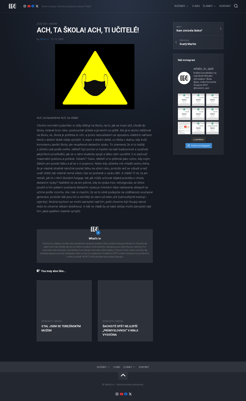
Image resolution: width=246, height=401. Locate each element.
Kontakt (225, 6)
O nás (196, 6)
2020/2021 (42, 24)
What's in (44, 39)
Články (208, 6)
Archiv (53, 24)
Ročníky (179, 6)
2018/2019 (46, 321)
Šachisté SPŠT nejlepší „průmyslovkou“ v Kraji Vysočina (120, 330)
